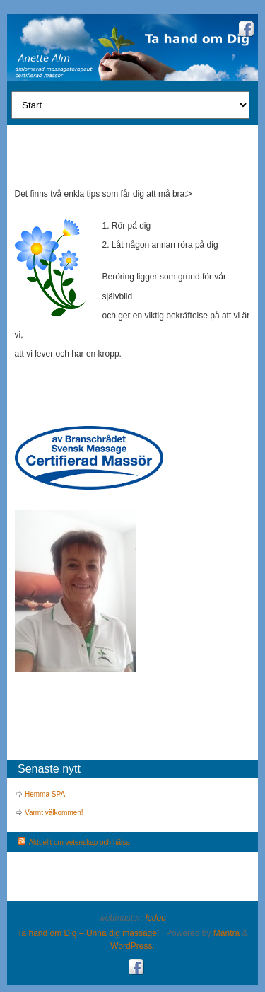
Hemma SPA (45, 794)
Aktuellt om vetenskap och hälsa (78, 842)
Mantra (226, 933)
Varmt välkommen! (54, 813)
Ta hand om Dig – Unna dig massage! (89, 933)
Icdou (156, 918)
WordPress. (132, 946)
